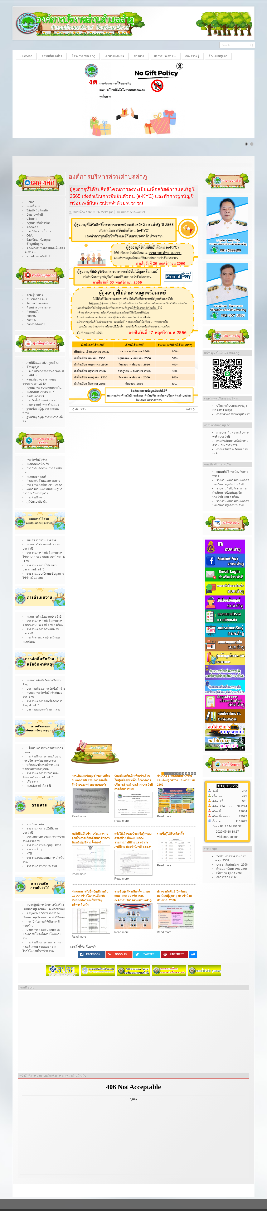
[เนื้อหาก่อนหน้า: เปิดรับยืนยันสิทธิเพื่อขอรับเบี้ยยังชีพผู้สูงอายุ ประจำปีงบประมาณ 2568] (79, 410)
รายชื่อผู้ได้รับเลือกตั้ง (170, 833)
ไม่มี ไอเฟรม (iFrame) (133, 1128)
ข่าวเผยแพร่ (137, 212)
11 (192, 773)
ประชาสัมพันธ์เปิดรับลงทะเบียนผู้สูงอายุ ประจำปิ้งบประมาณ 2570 (174, 896)
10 (189, 773)
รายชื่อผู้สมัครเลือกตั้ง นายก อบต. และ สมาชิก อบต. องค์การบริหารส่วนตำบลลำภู (132, 896)
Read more (79, 816)
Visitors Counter (227, 836)
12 (195, 773)
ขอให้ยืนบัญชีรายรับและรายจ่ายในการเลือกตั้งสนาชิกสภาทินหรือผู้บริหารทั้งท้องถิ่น (91, 838)
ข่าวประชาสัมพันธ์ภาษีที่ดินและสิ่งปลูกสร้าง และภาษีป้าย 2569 (176, 780)
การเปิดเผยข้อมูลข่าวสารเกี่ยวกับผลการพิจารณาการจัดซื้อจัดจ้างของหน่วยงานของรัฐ (91, 780)
